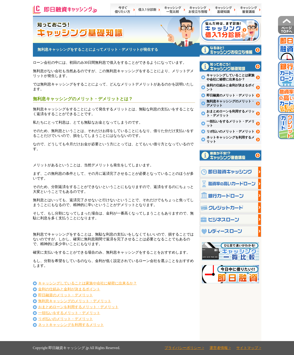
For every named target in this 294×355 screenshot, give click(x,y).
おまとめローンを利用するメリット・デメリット (78, 307)
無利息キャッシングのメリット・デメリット (74, 301)
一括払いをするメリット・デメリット (69, 313)
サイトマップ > (248, 348)
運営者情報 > (220, 348)
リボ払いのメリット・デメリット (65, 319)
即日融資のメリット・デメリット (65, 295)
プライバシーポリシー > (184, 348)
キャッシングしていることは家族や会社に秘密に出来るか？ (87, 283)
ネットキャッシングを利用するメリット (71, 325)
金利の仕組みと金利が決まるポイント (69, 289)
